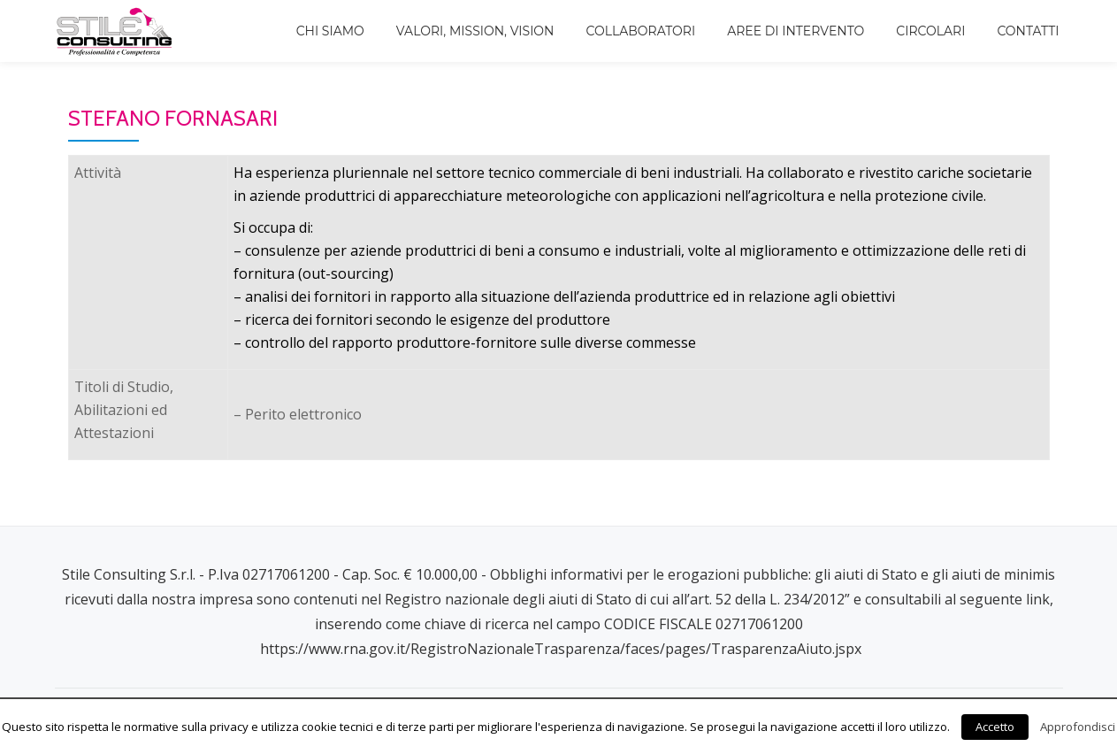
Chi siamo (330, 31)
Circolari (930, 31)
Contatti (1028, 31)
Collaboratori (641, 31)
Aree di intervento (795, 31)
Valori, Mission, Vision (475, 31)
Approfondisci (1077, 727)
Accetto (994, 727)
